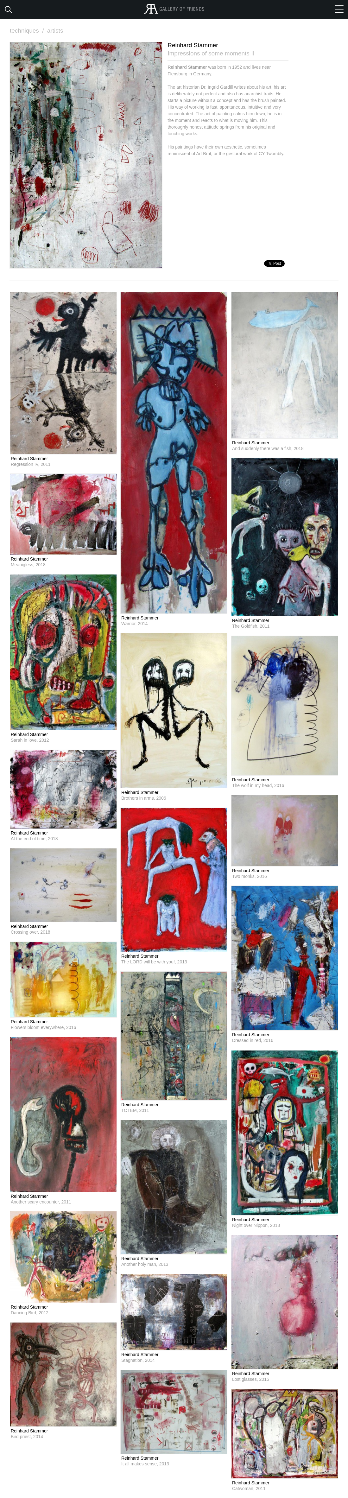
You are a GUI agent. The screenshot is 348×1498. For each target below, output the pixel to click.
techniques (27, 30)
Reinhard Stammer (29, 458)
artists (55, 30)
